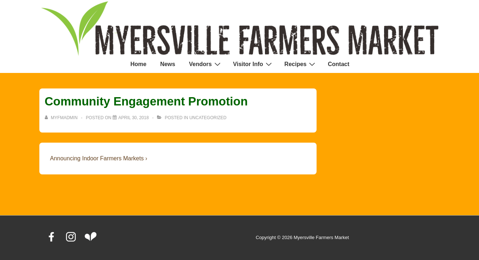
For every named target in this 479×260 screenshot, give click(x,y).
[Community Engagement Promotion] (133, 117)
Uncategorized (207, 117)
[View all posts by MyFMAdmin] (62, 117)
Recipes (300, 64)
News (167, 64)
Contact (338, 64)
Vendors (205, 64)
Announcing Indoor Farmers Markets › (98, 158)
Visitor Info (253, 64)
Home (138, 64)
